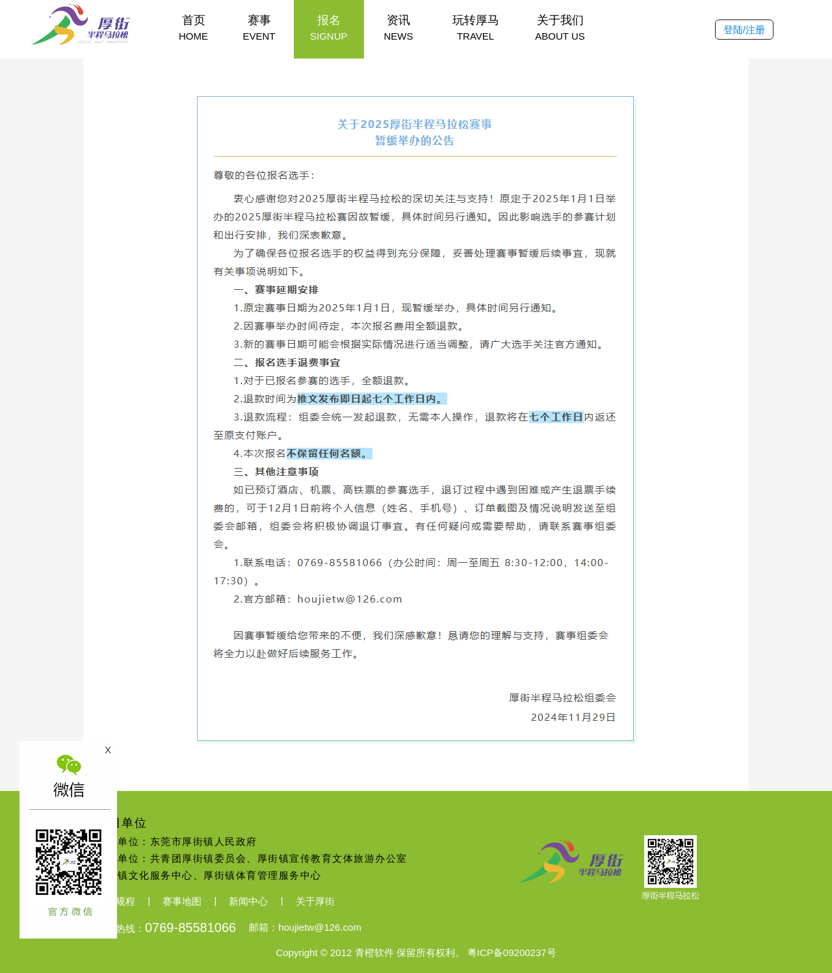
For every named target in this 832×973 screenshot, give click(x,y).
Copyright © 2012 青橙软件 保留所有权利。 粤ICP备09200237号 (416, 952)
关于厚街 (315, 901)
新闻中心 (248, 901)
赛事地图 (182, 901)
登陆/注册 (744, 29)
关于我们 (560, 28)
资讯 (398, 28)
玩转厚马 (476, 28)
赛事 (259, 28)
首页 (193, 28)
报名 (329, 28)
